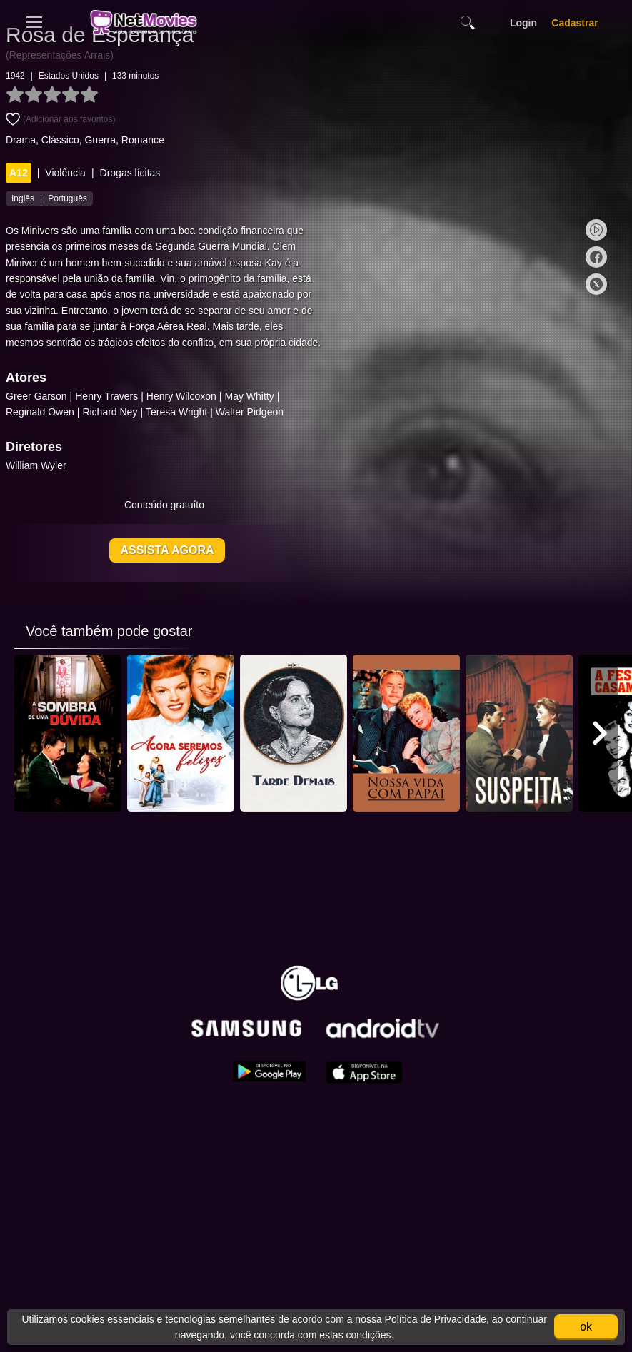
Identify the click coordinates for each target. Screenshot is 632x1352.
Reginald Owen (80, 429)
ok (586, 1327)
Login (523, 23)
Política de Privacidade (434, 1319)
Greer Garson (76, 413)
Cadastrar (575, 23)
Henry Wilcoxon (221, 413)
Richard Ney (149, 429)
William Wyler (76, 482)
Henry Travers (146, 413)
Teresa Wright (216, 429)
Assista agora (207, 567)
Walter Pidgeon (289, 429)
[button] (600, 750)
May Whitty (289, 413)
